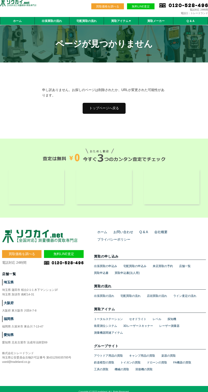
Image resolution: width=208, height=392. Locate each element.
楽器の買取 (168, 350)
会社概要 (155, 234)
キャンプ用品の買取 (142, 350)
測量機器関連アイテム (108, 327)
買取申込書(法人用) (127, 267)
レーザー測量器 (169, 320)
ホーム (17, 21)
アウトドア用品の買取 (108, 350)
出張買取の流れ (52, 21)
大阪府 (8, 305)
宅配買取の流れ (86, 21)
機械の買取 (122, 364)
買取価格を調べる (107, 6)
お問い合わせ (121, 234)
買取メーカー (156, 21)
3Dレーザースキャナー (138, 320)
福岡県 (8, 321)
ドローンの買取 (157, 357)
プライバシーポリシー (181, 234)
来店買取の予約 (163, 260)
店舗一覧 (185, 260)
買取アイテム (121, 21)
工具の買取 (101, 364)
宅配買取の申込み (134, 260)
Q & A (190, 21)
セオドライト (137, 313)
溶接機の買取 (144, 364)
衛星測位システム (105, 320)
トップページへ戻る (104, 108)
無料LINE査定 (141, 6)
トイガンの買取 (130, 357)
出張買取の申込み (105, 260)
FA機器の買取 (182, 357)
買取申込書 (101, 267)
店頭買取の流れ (157, 290)
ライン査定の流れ (184, 290)
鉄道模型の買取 (104, 357)
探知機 (172, 313)
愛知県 (8, 337)
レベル (157, 313)
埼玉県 (8, 284)
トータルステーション (108, 313)
